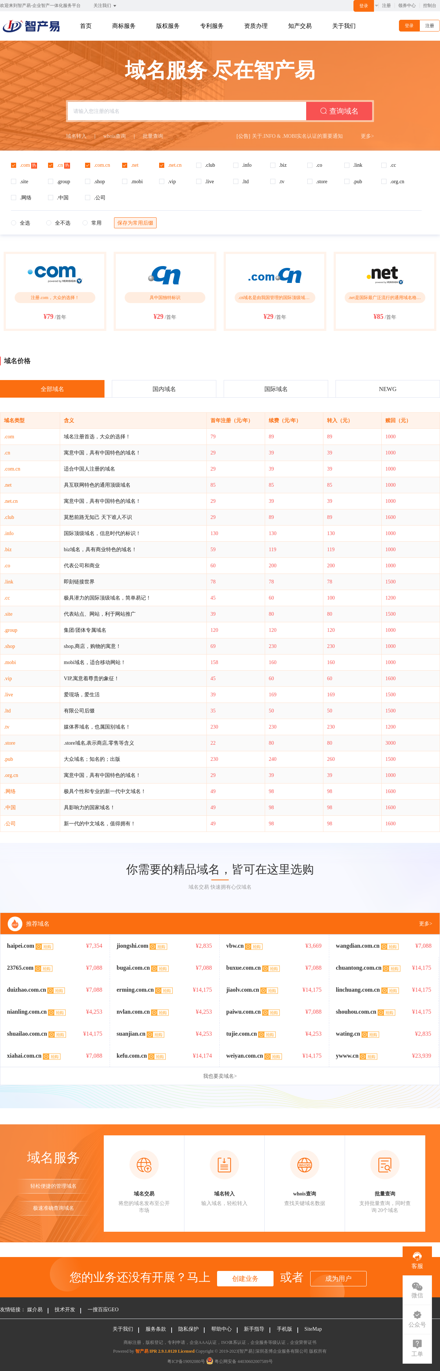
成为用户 (338, 1278)
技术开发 (65, 1309)
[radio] (20, 223)
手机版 (284, 1329)
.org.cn (11, 775)
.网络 (10, 791)
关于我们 (344, 26)
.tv (6, 727)
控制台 (429, 5)
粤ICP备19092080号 (186, 1361)
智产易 (141, 1351)
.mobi (10, 662)
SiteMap (313, 1329)
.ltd (7, 711)
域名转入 (76, 136)
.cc (7, 598)
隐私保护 (188, 1329)
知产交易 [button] (300, 26)
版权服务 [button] (168, 26)
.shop (9, 646)
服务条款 (156, 1329)
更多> (367, 136)
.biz (8, 549)
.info (9, 533)
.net (8, 485)
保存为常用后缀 (135, 223)
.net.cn (11, 501)
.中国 (10, 807)
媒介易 (35, 1309)
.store (9, 743)
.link (8, 582)
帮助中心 (221, 1329)
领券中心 (407, 5)
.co (7, 565)
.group (10, 630)
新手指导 (254, 1329)
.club (9, 517)
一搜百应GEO (103, 1309)
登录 (363, 5)
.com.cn (12, 469)
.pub (8, 759)
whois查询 (114, 136)
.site (8, 614)
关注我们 (105, 5)
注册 (386, 5)
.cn (7, 453)
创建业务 (245, 1278)
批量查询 (153, 136)
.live (8, 694)
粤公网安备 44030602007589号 (239, 1361)
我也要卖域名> (220, 1076)
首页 (86, 26)
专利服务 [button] (212, 26)
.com (9, 436)
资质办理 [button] (256, 26)
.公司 (10, 823)
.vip (8, 678)
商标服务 (124, 26)
